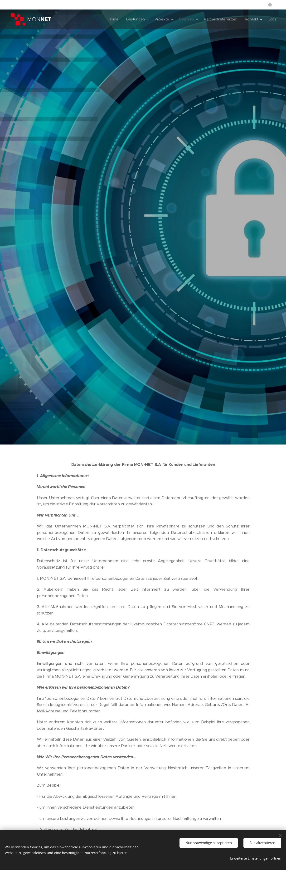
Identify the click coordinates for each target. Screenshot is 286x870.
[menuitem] (111, 19)
